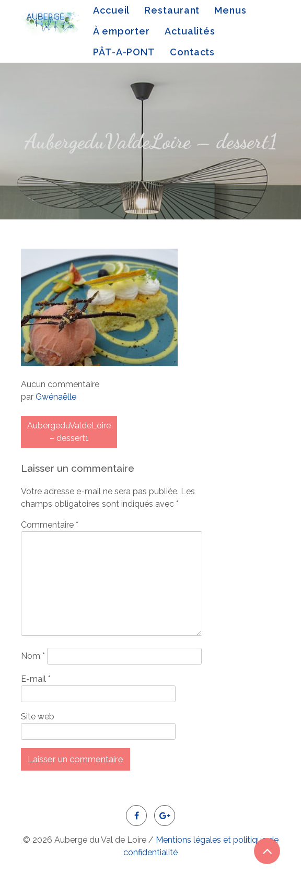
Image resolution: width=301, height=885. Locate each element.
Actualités (190, 31)
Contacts (192, 51)
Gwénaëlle (56, 397)
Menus (230, 10)
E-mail (36, 679)
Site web (37, 716)
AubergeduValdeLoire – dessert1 (69, 432)
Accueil (111, 10)
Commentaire (49, 525)
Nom (33, 656)
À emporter (121, 31)
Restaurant (172, 10)
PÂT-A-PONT (124, 51)
